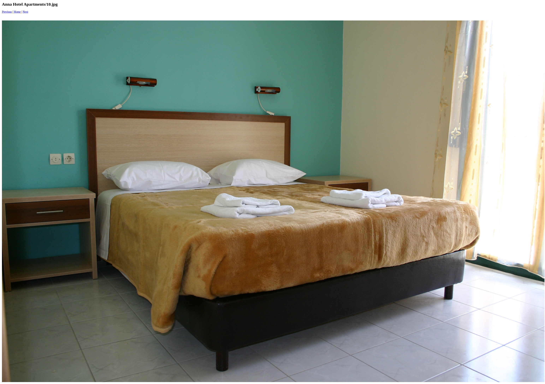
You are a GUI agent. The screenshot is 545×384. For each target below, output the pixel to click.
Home (17, 11)
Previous (7, 11)
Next (25, 11)
